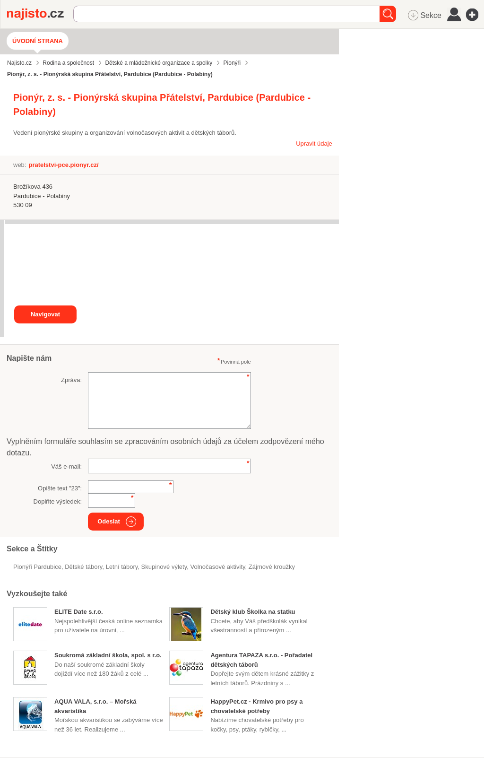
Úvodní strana (37, 40)
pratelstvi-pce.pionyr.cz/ (63, 164)
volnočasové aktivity (217, 566)
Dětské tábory (83, 566)
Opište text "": (60, 488)
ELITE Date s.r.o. (78, 611)
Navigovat (45, 314)
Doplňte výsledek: (58, 501)
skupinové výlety (164, 566)
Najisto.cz (40, 14)
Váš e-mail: (66, 466)
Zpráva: (71, 379)
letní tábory (122, 566)
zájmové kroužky (272, 566)
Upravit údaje (314, 143)
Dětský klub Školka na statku (252, 611)
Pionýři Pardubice (37, 566)
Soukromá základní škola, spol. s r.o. (108, 655)
